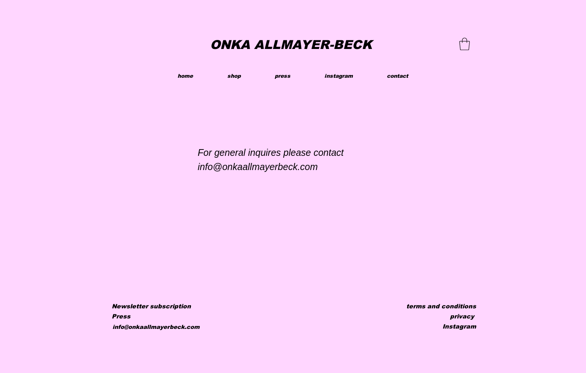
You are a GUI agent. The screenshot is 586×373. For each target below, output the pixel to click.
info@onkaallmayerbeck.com (156, 327)
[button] (464, 44)
